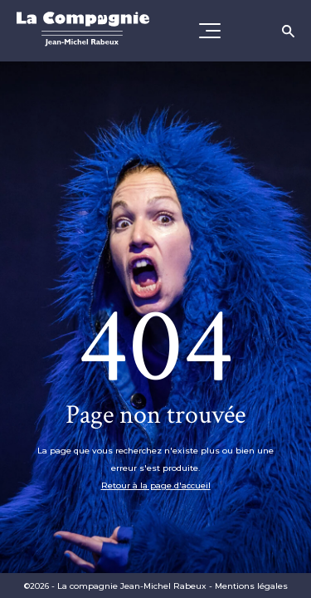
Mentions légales (251, 586)
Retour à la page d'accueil (156, 485)
